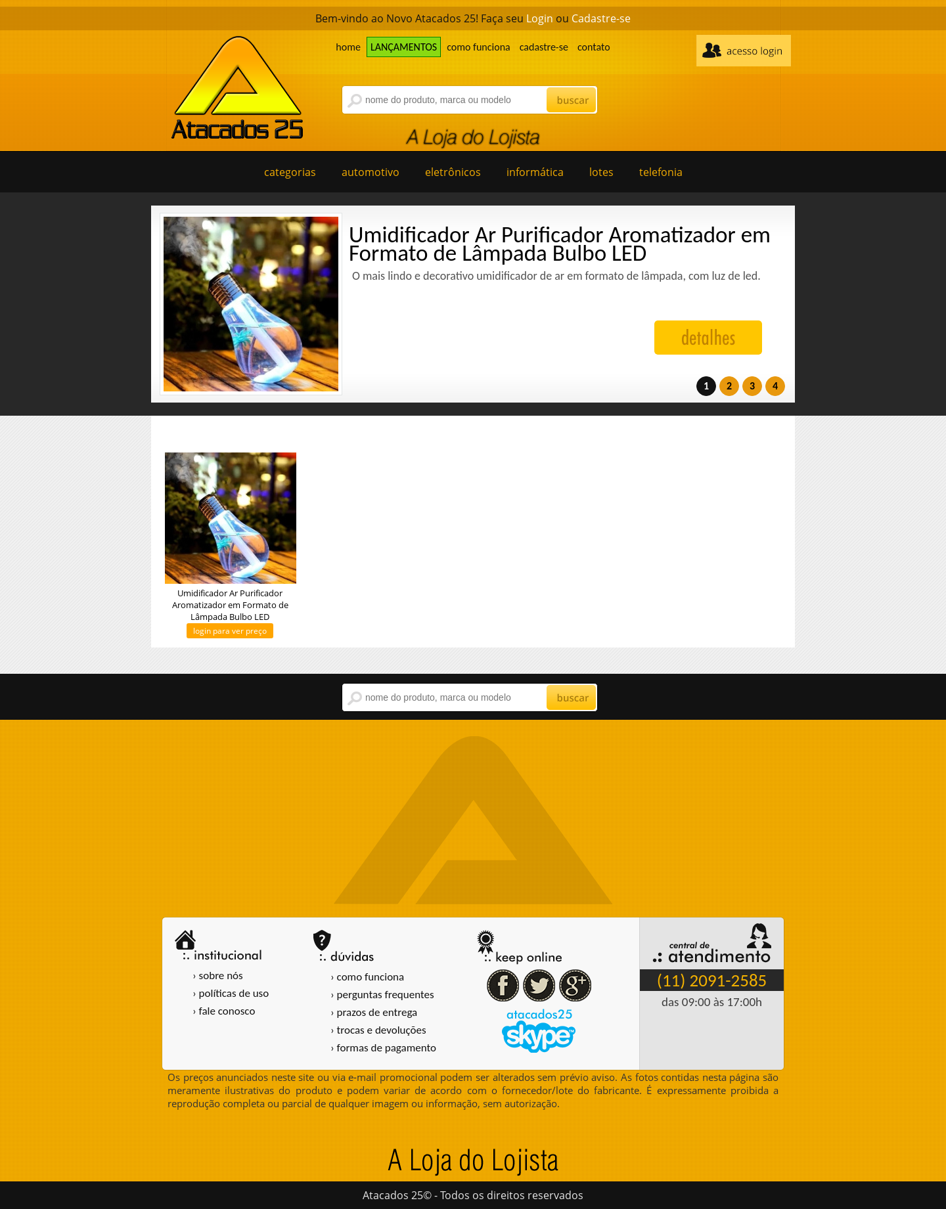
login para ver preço (230, 630)
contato (593, 47)
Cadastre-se (601, 18)
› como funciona (367, 977)
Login (539, 18)
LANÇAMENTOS (404, 47)
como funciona (478, 47)
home (348, 47)
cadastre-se (544, 47)
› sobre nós (217, 975)
